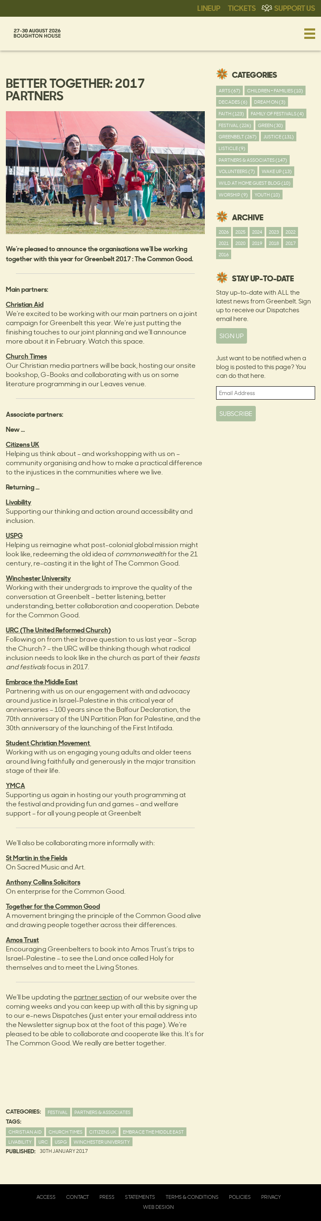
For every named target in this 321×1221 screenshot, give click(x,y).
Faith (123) (231, 113)
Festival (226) (235, 125)
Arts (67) (229, 90)
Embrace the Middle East (153, 1132)
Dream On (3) (269, 102)
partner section (98, 997)
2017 (290, 243)
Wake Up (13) (277, 171)
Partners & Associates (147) (253, 160)
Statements (140, 1197)
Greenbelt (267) (238, 136)
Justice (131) (278, 136)
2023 (274, 232)
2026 (224, 232)
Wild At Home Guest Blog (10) (254, 183)
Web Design (158, 1207)
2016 (224, 254)
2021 (224, 243)
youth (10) (267, 194)
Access (46, 1197)
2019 (257, 243)
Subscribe (235, 413)
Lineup (208, 7)
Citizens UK (102, 1132)
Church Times (65, 1132)
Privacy (271, 1197)
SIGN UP (231, 335)
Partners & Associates (102, 1112)
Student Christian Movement (48, 742)
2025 (240, 232)
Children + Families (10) (275, 90)
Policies (240, 1197)
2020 (240, 243)
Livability (20, 1142)
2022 (290, 232)
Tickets (242, 7)
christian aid (25, 1132)
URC (43, 1142)
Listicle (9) (232, 148)
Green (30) (270, 125)
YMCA (15, 785)
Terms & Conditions (192, 1197)
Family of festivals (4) (277, 113)
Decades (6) (233, 102)
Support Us (294, 7)
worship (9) (233, 194)
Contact (77, 1197)
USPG (61, 1142)
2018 (274, 243)
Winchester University (102, 1142)
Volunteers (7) (237, 171)
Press (107, 1197)
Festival (58, 1112)
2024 (257, 232)
